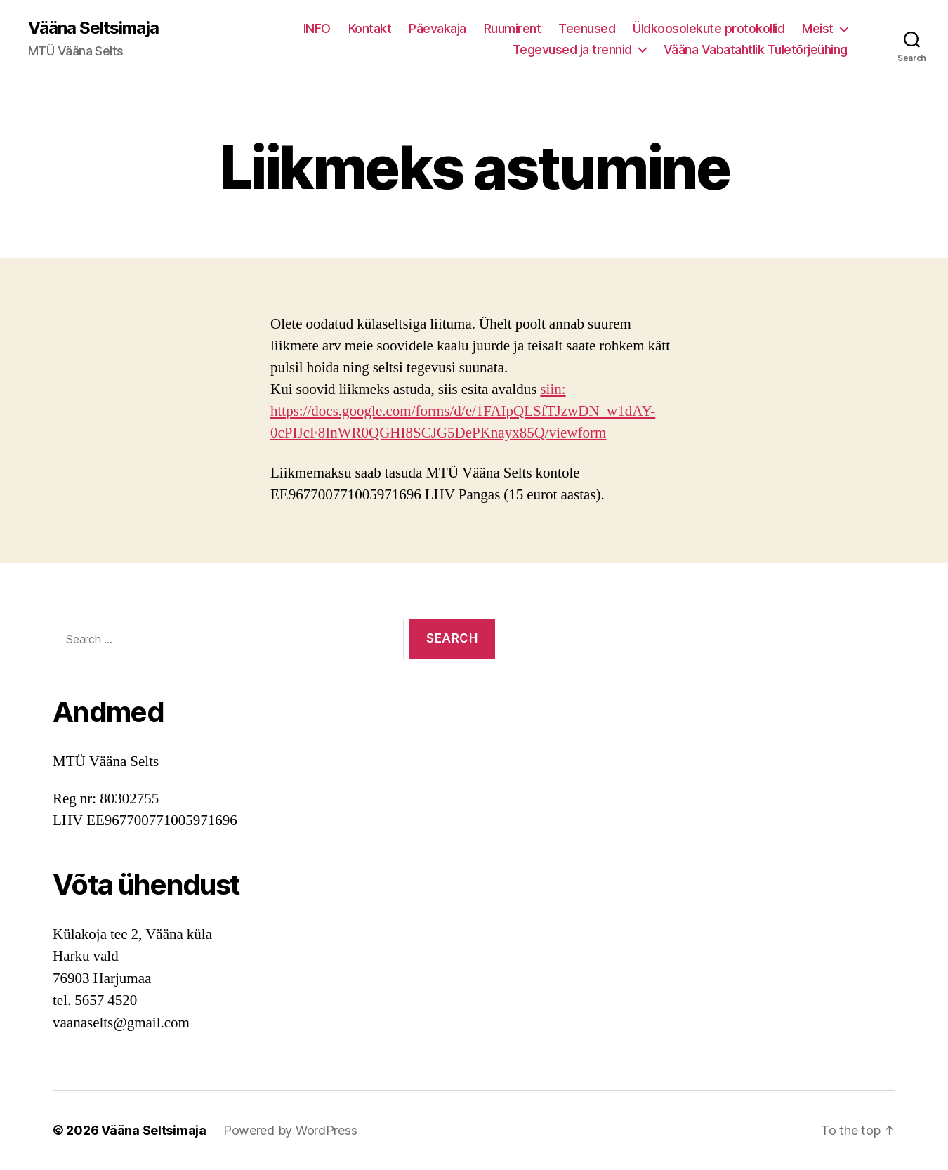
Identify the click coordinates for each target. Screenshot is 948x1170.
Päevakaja (437, 28)
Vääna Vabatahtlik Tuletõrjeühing (756, 49)
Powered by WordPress (290, 1130)
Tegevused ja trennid (572, 49)
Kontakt (370, 28)
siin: (552, 389)
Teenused (586, 28)
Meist (818, 28)
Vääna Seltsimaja (93, 28)
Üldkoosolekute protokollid (708, 28)
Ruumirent (512, 28)
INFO (317, 28)
